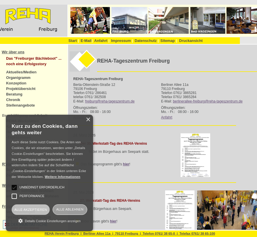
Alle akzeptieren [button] (30, 209)
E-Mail (86, 40)
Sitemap (167, 40)
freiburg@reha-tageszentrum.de (110, 101)
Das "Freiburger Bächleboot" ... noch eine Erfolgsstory (34, 61)
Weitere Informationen (62, 176)
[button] (49, 221)
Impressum (122, 40)
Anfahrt (102, 40)
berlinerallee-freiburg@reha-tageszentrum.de (208, 101)
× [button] (88, 120)
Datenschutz (147, 40)
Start (73, 40)
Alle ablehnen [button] (70, 209)
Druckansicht (191, 40)
